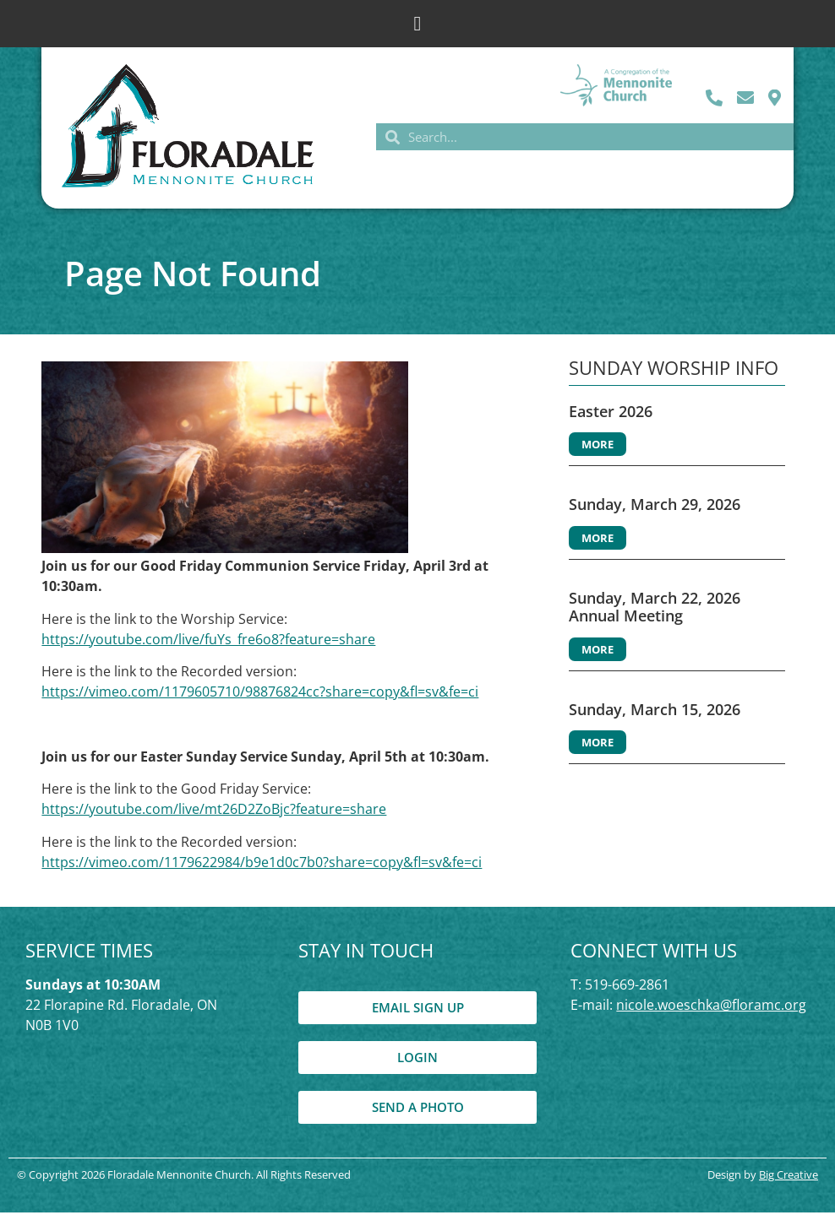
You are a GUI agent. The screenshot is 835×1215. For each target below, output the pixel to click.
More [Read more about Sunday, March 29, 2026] (597, 540)
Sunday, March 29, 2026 (654, 506)
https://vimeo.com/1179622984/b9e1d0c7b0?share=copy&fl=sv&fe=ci (261, 864)
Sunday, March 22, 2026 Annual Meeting (654, 609)
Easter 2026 (610, 414)
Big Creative (788, 1177)
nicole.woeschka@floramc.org (711, 1007)
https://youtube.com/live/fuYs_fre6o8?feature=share (208, 641)
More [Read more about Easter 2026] (597, 446)
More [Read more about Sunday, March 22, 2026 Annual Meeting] (597, 651)
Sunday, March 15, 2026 (654, 712)
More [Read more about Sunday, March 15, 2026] (597, 745)
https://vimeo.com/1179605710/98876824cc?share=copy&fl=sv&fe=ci (259, 694)
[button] (418, 23)
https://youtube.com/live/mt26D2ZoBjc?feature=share (213, 812)
